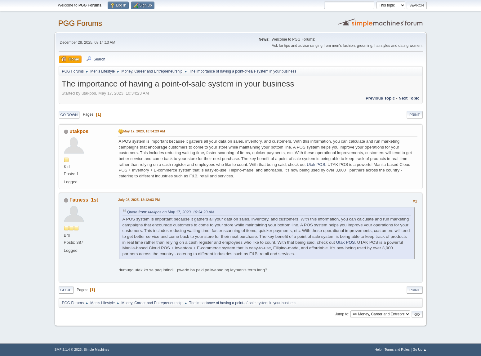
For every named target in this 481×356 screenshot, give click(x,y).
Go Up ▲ (420, 349)
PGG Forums (80, 23)
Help (378, 349)
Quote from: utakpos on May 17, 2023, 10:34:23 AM (170, 212)
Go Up (66, 290)
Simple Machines (96, 349)
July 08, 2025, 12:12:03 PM (139, 200)
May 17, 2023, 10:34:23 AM (144, 131)
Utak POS (316, 164)
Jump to (342, 314)
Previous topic (380, 98)
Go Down (69, 115)
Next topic (409, 98)
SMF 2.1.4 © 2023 (68, 349)
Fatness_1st (83, 199)
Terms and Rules (397, 349)
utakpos (78, 131)
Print (414, 115)
